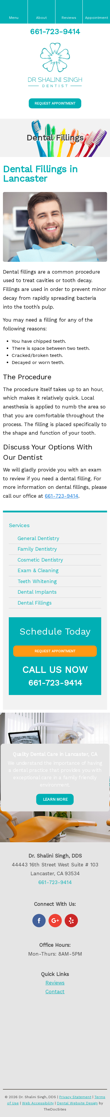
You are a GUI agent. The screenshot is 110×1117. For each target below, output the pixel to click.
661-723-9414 (55, 31)
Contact (55, 991)
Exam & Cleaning (38, 570)
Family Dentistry (37, 549)
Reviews (55, 983)
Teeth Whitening (37, 581)
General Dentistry (38, 538)
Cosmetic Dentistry (40, 560)
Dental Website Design (77, 1103)
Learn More (55, 799)
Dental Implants (37, 592)
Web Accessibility (38, 1103)
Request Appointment (55, 103)
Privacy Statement (75, 1097)
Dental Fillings (35, 603)
